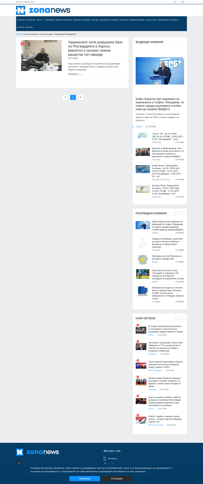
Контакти (112, 458)
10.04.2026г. (162, 335)
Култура (20, 27)
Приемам (84, 478)
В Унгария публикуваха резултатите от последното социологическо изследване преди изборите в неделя (165, 329)
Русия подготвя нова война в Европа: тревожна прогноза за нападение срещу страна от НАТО (165, 364)
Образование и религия (167, 20)
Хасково (156, 160)
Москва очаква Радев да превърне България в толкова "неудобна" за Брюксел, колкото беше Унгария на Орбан (164, 382)
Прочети (75, 74)
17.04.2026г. (150, 126)
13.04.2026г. (169, 370)
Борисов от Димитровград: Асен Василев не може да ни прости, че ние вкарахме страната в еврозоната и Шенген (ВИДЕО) (168, 152)
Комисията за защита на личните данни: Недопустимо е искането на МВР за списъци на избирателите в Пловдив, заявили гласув (168, 293)
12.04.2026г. (164, 354)
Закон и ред (150, 20)
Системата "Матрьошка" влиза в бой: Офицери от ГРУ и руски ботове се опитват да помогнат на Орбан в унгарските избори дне (165, 347)
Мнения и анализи (81, 20)
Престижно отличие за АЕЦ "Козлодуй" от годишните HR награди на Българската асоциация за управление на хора (168, 274)
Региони (29, 27)
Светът (40, 20)
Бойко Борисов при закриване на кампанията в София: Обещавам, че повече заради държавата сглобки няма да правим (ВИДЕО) (160, 104)
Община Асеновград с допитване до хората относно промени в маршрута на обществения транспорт (167, 243)
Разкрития (124, 20)
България (31, 20)
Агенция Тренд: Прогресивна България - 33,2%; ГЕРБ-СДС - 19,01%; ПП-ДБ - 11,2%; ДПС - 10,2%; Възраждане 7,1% (166, 189)
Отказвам (116, 478)
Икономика (50, 20)
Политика (21, 20)
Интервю (95, 20)
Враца (155, 262)
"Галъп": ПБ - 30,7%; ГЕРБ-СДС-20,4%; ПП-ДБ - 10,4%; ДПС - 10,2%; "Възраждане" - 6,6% (168, 136)
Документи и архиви (109, 20)
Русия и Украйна (155, 370)
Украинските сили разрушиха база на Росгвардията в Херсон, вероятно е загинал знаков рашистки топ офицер (95, 48)
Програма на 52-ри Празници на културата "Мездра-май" (167, 257)
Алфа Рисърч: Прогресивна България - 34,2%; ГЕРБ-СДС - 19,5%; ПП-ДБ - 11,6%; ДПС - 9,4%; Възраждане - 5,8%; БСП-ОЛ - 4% (167, 171)
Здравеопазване (137, 20)
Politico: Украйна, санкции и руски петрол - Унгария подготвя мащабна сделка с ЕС (165, 419)
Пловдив (156, 250)
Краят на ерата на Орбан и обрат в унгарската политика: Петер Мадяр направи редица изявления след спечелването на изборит (164, 401)
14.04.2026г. (164, 390)
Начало (19, 34)
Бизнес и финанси (64, 20)
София (139, 126)
